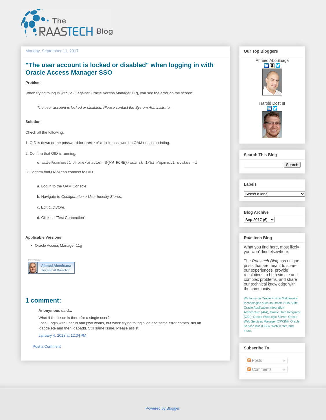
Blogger (173, 408)
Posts (254, 360)
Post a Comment (47, 346)
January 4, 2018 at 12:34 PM (62, 335)
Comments (259, 369)
